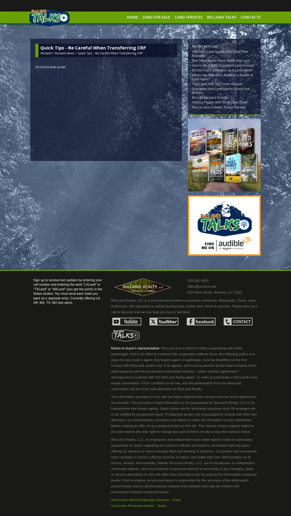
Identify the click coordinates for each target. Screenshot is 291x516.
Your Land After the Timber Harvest (217, 84)
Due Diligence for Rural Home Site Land (221, 60)
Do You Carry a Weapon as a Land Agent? (222, 70)
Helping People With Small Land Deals (220, 102)
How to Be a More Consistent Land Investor (223, 65)
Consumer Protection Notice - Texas (138, 506)
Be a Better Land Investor (210, 97)
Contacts (251, 17)
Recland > (47, 53)
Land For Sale (156, 17)
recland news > (66, 53)
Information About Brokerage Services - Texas (146, 500)
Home (132, 17)
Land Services (188, 17)
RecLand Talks (221, 17)
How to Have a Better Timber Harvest (219, 107)
